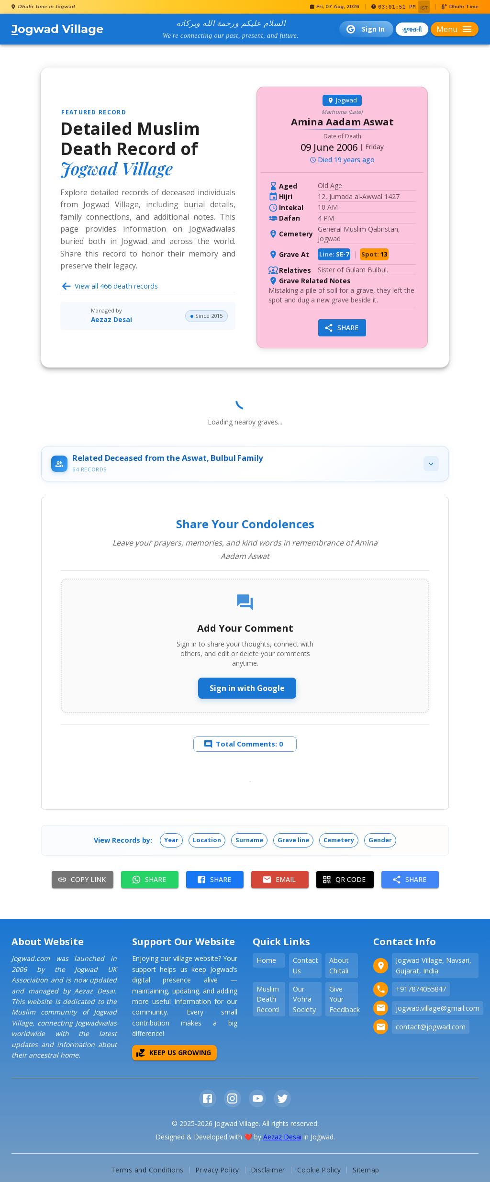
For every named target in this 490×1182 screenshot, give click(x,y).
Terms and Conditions (147, 1171)
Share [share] (341, 328)
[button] (171, 842)
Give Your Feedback (343, 1001)
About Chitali (339, 968)
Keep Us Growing (173, 1054)
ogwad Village (57, 29)
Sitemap (366, 1171)
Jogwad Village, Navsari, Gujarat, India (433, 968)
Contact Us (305, 968)
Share (149, 881)
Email (279, 881)
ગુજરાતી (412, 29)
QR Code (344, 881)
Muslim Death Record (267, 1001)
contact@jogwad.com (431, 1028)
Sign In (365, 28)
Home (266, 962)
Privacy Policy (217, 1171)
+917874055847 (421, 991)
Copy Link (81, 881)
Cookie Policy (319, 1171)
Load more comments (246, 791)
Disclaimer (268, 1171)
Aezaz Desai (111, 319)
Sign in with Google (247, 688)
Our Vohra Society (304, 1001)
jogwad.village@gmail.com (437, 1010)
